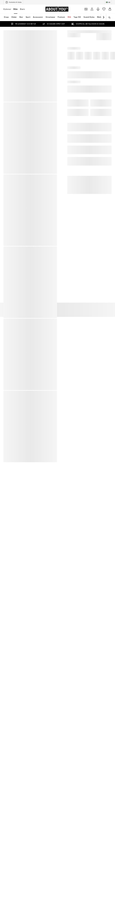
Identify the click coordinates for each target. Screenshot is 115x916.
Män (15, 9)
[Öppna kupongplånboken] (86, 9)
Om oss (11, 844)
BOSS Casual (63, 747)
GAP (60, 772)
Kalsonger (7, 707)
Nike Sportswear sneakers (14, 702)
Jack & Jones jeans (11, 711)
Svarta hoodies (10, 690)
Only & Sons (63, 760)
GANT (6, 764)
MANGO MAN (63, 756)
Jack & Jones (8, 752)
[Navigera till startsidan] (56, 9)
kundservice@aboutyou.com (34, 661)
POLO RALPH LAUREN (67, 752)
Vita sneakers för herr (67, 715)
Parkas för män (9, 719)
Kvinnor (7, 9)
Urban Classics (9, 743)
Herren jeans (63, 698)
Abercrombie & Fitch (66, 764)
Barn (22, 9)
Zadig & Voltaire (10, 756)
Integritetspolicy (16, 658)
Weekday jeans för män (13, 686)
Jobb (30, 844)
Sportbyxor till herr (66, 686)
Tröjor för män (9, 715)
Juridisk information (82, 844)
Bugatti (61, 743)
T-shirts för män (65, 723)
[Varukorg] (110, 9)
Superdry (7, 739)
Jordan (61, 739)
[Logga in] (92, 9)
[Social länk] (6, 801)
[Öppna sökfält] (108, 17)
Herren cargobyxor (11, 698)
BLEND (61, 735)
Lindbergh (7, 772)
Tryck (20, 844)
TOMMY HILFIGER (11, 760)
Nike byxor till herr (65, 707)
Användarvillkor (62, 844)
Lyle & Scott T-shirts (67, 702)
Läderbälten (8, 723)
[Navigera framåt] (103, 17)
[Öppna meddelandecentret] (98, 9)
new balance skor (65, 690)
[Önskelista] (104, 9)
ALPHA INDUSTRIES (11, 735)
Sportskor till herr (11, 694)
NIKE (60, 768)
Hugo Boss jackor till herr (68, 711)
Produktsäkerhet (57, 848)
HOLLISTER (8, 768)
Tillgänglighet (101, 844)
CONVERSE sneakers (67, 719)
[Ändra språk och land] (108, 2)
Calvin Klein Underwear (13, 747)
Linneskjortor (63, 694)
